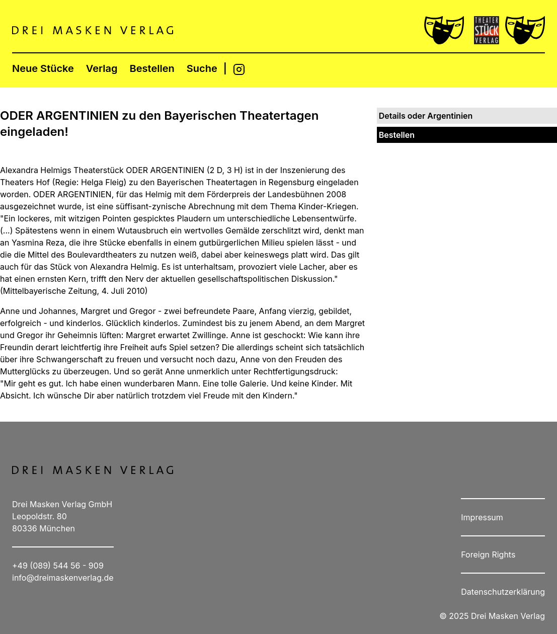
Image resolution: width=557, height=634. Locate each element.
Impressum (482, 517)
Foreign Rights (488, 554)
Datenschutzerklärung (503, 592)
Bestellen (152, 68)
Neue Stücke (43, 68)
